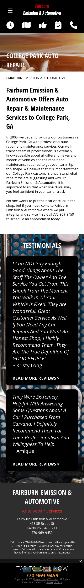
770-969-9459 (63, 214)
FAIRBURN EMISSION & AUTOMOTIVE (36, 78)
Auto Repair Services (42, 511)
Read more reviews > (35, 378)
